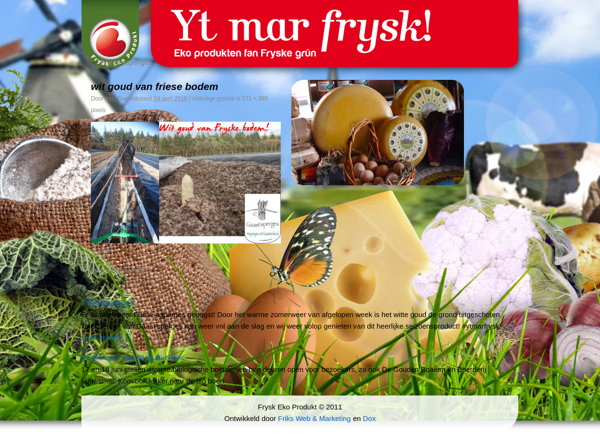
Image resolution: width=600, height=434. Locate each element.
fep (109, 98)
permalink (138, 271)
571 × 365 (255, 98)
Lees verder (104, 337)
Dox (369, 418)
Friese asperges (121, 62)
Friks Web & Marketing (314, 418)
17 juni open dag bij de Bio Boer (132, 358)
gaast (105, 250)
